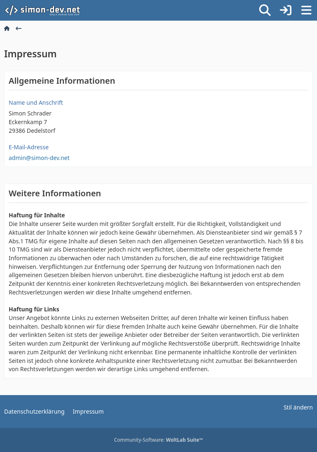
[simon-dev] (47, 10)
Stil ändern (298, 407)
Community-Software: (158, 439)
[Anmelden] (285, 10)
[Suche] (265, 10)
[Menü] (306, 10)
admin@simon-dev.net (39, 158)
